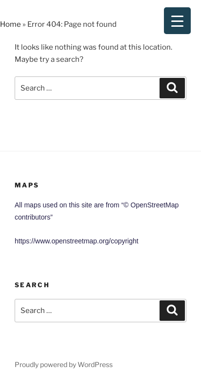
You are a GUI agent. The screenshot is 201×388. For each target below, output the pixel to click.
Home (10, 24)
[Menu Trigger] (177, 20)
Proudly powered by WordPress (64, 364)
